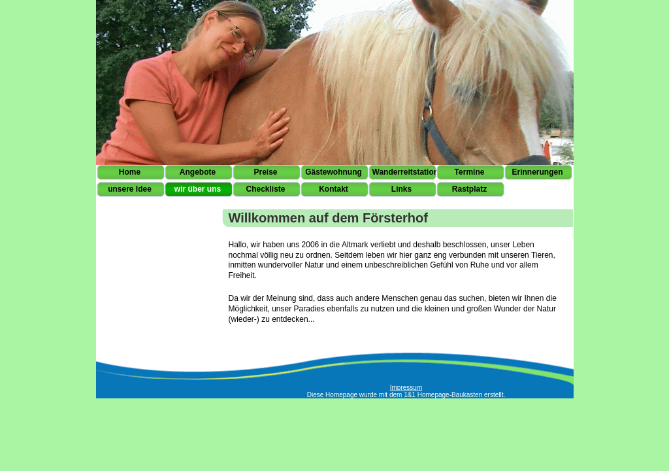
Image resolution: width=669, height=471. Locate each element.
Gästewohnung (333, 172)
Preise (265, 172)
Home (129, 172)
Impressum (406, 387)
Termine (470, 172)
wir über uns (197, 189)
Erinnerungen (537, 172)
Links (401, 189)
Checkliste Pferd (265, 191)
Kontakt (333, 189)
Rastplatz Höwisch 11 (469, 191)
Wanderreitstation (404, 172)
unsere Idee (130, 189)
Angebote (198, 172)
